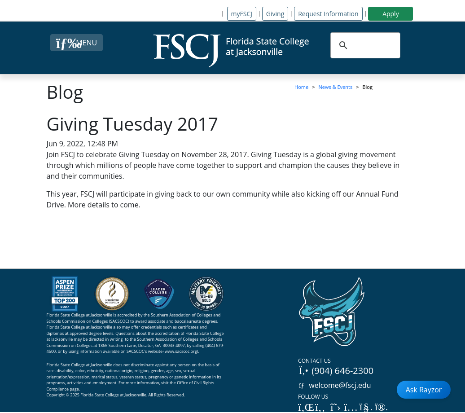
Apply (390, 13)
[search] (364, 45)
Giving (275, 13)
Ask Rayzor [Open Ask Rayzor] (424, 390)
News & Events (336, 86)
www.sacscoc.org (181, 351)
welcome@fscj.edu (334, 385)
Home (301, 86)
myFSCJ (241, 13)
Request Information (328, 13)
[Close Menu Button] (76, 42)
